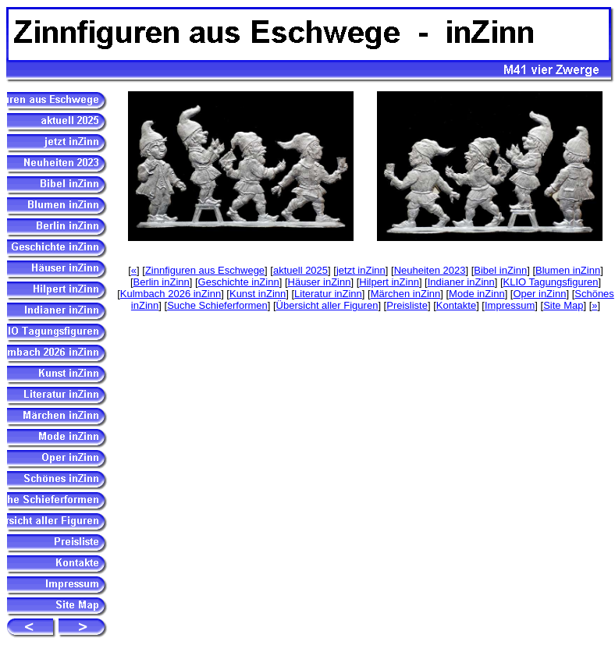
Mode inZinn (477, 293)
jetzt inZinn (361, 270)
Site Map (563, 305)
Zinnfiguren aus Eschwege (205, 270)
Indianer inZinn (461, 282)
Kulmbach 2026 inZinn (170, 293)
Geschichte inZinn (238, 282)
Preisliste (407, 305)
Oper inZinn (539, 293)
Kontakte (456, 305)
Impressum (510, 305)
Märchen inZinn (406, 293)
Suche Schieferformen (217, 305)
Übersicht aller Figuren (327, 305)
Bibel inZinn (500, 270)
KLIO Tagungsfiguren (551, 282)
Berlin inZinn (161, 282)
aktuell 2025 (300, 270)
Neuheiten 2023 (430, 270)
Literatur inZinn (328, 293)
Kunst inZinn (257, 293)
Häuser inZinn (319, 282)
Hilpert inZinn (389, 282)
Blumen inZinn (567, 270)
